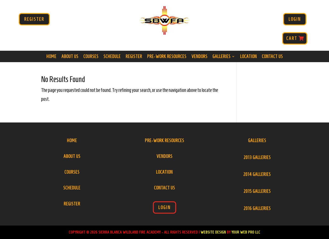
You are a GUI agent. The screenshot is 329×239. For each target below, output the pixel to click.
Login (295, 19)
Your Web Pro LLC (245, 232)
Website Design (213, 232)
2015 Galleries (257, 191)
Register (34, 19)
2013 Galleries (257, 157)
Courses (90, 57)
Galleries (221, 57)
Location (248, 57)
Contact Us (272, 57)
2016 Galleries (257, 208)
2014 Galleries (257, 174)
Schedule (112, 57)
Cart (291, 38)
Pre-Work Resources (166, 57)
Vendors (199, 57)
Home (51, 57)
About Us (69, 57)
